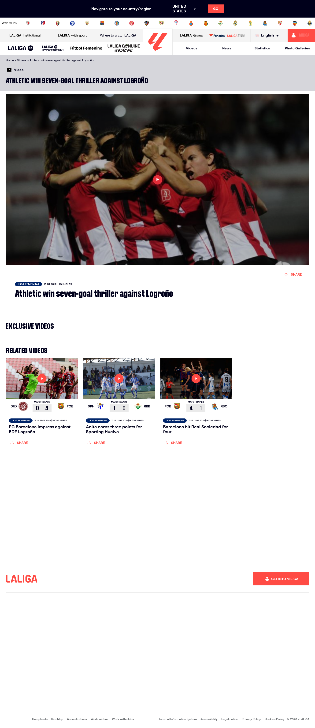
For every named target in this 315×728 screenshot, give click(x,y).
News (226, 48)
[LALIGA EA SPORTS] (21, 48)
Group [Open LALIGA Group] (191, 35)
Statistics (262, 48)
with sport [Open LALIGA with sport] (72, 35)
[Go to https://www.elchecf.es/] (87, 23)
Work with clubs (123, 719)
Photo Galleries (297, 48)
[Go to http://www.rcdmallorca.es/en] (205, 23)
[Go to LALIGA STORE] (227, 35)
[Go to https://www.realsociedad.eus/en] (265, 23)
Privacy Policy (251, 719)
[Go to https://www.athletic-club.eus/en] (27, 23)
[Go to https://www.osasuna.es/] (57, 23)
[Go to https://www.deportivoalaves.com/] (72, 23)
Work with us (99, 719)
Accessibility (209, 719)
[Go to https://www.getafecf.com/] (116, 23)
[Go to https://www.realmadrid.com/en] (235, 23)
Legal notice (229, 719)
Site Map (57, 719)
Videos (191, 48)
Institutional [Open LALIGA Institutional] (25, 35)
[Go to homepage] (157, 53)
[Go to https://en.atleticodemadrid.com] (42, 23)
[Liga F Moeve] (86, 48)
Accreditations (77, 719)
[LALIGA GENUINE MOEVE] (124, 48)
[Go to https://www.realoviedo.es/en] (250, 23)
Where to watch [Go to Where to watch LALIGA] (118, 35)
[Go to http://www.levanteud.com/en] (146, 23)
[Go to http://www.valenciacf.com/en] (294, 23)
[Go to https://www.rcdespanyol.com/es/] (191, 23)
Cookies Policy (274, 719)
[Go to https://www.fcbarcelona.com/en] (102, 23)
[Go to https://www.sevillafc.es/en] (279, 23)
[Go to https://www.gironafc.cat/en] (131, 23)
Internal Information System (178, 719)
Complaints (40, 719)
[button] (21, 48)
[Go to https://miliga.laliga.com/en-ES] (301, 35)
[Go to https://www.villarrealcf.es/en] (309, 23)
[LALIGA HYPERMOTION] (53, 48)
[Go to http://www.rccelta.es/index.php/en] (176, 23)
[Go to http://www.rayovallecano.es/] (161, 23)
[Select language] (268, 35)
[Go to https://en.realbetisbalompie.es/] (220, 23)
